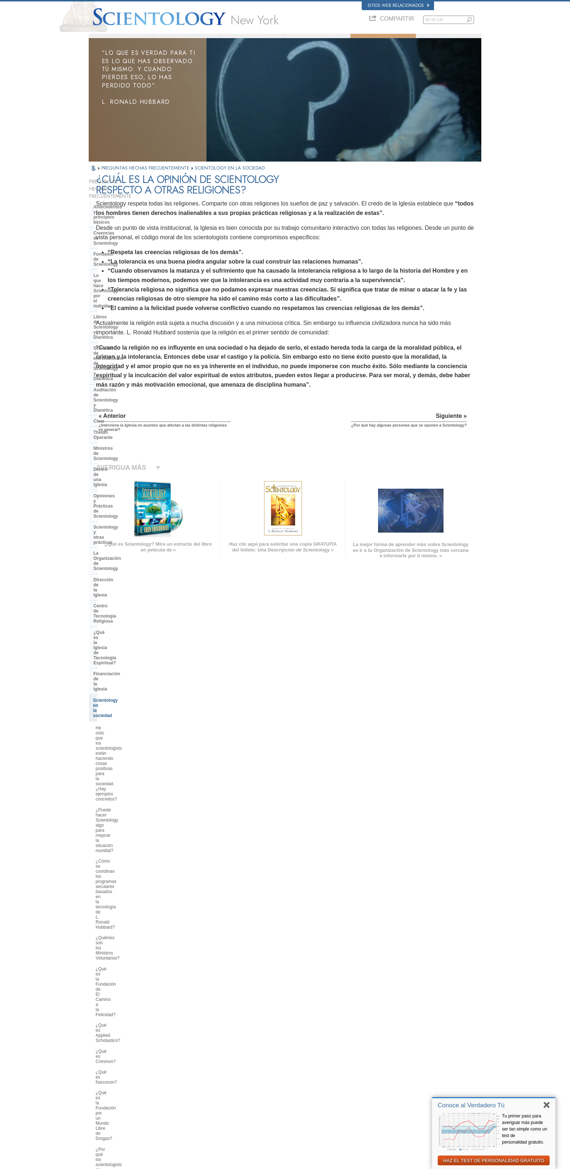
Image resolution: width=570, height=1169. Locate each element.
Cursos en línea (282, 1081)
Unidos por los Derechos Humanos (405, 1117)
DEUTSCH (102, 1110)
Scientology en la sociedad (121, 438)
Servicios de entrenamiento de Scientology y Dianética (125, 277)
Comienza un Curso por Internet (402, 1074)
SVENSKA (182, 1059)
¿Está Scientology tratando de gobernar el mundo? (125, 955)
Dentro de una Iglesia (115, 339)
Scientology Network (392, 1053)
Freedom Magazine (391, 1095)
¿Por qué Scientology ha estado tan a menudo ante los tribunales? (128, 867)
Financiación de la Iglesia (119, 427)
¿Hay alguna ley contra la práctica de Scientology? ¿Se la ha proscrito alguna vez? (128, 905)
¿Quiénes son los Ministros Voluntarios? (122, 521)
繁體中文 (100, 1095)
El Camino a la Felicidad (395, 1102)
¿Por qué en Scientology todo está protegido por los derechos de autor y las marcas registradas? (129, 884)
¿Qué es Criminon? (114, 560)
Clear (98, 306)
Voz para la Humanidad (289, 1053)
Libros (448, 41)
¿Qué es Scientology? (252, 41)
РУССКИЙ (101, 1089)
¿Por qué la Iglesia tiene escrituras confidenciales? (129, 835)
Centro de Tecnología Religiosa (125, 400)
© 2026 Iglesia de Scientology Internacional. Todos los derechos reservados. (156, 1161)
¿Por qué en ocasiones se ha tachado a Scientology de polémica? (124, 780)
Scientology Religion (392, 1061)
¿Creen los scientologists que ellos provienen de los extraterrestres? (129, 851)
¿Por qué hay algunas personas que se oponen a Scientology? (126, 762)
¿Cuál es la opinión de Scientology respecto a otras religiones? (129, 746)
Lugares (275, 1102)
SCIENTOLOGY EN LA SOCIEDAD (230, 177)
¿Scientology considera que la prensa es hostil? (125, 798)
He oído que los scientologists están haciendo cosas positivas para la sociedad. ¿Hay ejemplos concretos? (127, 458)
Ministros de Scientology (119, 328)
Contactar (277, 1095)
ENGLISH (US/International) (117, 1045)
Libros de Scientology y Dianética (128, 263)
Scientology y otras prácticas (123, 367)
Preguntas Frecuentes (383, 41)
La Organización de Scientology (126, 377)
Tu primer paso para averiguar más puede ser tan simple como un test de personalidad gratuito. (524, 1129)
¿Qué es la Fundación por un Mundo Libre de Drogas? (124, 584)
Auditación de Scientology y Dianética (122, 293)
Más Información (283, 1089)
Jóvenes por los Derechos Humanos (406, 1123)
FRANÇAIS (102, 1066)
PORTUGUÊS (185, 1094)
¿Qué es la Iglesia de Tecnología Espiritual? (127, 413)
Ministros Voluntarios (318, 41)
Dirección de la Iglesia (116, 388)
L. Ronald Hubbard (186, 41)
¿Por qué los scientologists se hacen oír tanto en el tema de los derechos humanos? (127, 602)
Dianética (382, 1046)
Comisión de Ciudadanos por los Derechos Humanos (412, 1133)
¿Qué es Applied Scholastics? (124, 550)
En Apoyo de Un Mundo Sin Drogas (405, 1110)
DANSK (99, 1059)
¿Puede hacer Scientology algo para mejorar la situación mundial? (129, 479)
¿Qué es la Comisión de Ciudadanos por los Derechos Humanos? (124, 639)
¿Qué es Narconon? (115, 571)
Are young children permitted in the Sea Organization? (129, 970)
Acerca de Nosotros (121, 41)
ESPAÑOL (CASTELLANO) (197, 1073)
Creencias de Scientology (119, 225)
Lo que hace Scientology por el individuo (125, 250)
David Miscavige (388, 1068)
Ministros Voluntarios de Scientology (406, 1081)
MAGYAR (181, 1045)
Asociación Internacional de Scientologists (411, 1089)
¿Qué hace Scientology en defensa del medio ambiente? (130, 684)
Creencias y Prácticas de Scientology (301, 1046)
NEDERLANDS (106, 1102)
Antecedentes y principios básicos (120, 212)
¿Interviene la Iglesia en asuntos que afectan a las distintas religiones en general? (127, 728)
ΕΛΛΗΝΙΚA (183, 1080)
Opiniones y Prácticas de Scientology (119, 353)
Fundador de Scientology (119, 236)
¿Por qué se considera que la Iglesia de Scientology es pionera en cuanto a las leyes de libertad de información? (130, 662)
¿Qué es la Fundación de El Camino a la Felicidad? (123, 536)
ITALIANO (182, 1087)
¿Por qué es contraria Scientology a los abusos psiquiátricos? (128, 621)
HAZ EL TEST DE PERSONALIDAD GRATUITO (493, 1160)
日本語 (98, 1081)
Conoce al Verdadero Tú (471, 1105)
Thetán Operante (110, 317)
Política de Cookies (406, 1161)
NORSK (180, 1052)
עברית (99, 1074)
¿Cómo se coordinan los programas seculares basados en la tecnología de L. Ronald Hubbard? (128, 500)
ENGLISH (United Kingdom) (117, 1052)
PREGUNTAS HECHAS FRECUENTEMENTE (146, 177)
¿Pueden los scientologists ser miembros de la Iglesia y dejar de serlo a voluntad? (128, 816)
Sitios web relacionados (398, 5)
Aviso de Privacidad (367, 1161)
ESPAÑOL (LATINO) (191, 1066)
